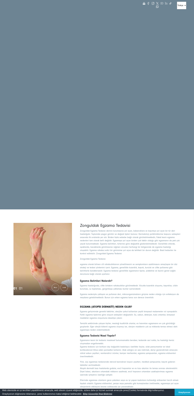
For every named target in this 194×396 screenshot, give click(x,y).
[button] (98, 394)
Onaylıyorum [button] (184, 392)
